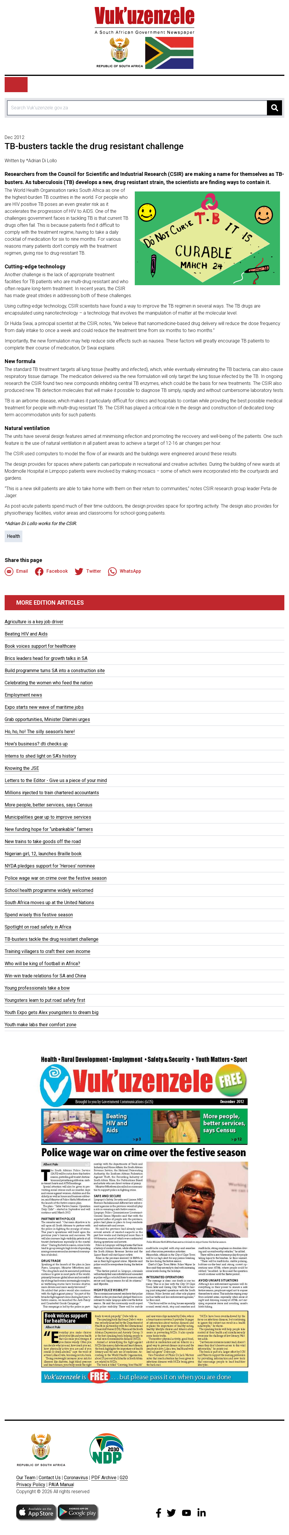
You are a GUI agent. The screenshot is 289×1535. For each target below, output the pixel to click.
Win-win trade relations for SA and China (45, 976)
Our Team (25, 1477)
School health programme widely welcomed (49, 890)
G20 (124, 1477)
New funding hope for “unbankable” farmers (49, 829)
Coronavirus (76, 1477)
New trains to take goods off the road (43, 841)
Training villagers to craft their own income (47, 951)
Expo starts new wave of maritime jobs (44, 707)
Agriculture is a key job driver (34, 621)
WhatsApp (124, 571)
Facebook (51, 571)
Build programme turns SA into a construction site (55, 670)
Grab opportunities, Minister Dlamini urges (47, 719)
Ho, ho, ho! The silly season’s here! (40, 731)
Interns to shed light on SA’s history (40, 756)
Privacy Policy (30, 1484)
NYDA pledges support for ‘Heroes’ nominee (50, 866)
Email (16, 571)
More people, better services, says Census (48, 805)
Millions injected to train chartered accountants (52, 792)
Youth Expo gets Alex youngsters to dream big (51, 1012)
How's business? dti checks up (36, 744)
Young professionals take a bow (37, 988)
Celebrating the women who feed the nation (49, 683)
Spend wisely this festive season (39, 915)
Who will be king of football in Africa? (42, 963)
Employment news (23, 695)
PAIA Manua (61, 1484)
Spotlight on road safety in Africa (38, 927)
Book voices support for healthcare (40, 646)
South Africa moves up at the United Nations (49, 902)
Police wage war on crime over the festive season (56, 878)
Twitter (88, 571)
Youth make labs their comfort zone (40, 1024)
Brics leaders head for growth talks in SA (46, 658)
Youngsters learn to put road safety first (45, 1000)
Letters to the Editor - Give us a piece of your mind (56, 780)
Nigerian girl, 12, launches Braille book (43, 853)
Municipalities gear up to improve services (48, 817)
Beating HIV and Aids (26, 634)
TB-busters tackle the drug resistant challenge (51, 939)
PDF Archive (103, 1477)
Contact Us (50, 1477)
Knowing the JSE (22, 768)
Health (13, 536)
